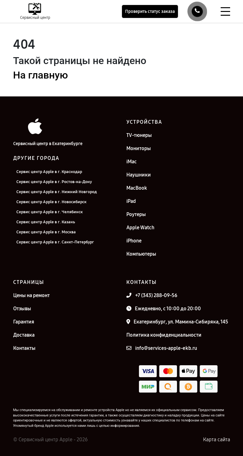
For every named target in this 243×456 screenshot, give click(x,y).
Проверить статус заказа (150, 11)
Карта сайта (216, 439)
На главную (40, 75)
